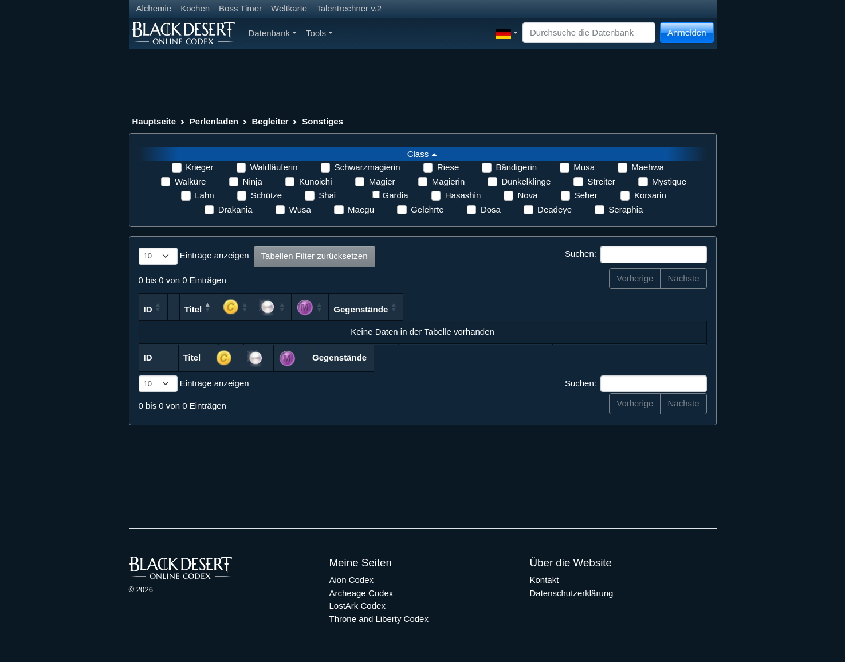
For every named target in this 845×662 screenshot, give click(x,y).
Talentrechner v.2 (349, 8)
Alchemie (154, 8)
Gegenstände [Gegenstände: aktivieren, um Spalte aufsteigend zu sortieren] (634, 309)
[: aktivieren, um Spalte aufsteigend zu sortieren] (464, 307)
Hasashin (463, 195)
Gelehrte (427, 209)
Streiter (601, 181)
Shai (327, 195)
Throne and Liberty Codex (379, 619)
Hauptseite (154, 121)
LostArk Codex (357, 605)
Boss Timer (240, 8)
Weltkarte (289, 8)
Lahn (204, 195)
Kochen (195, 8)
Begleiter (269, 121)
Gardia (395, 195)
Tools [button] (319, 33)
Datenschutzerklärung (572, 593)
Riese (448, 167)
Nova (527, 195)
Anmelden (686, 32)
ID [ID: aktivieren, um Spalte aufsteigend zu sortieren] (148, 309)
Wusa (300, 209)
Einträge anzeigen (194, 256)
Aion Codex (351, 580)
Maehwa (647, 167)
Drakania (235, 209)
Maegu (361, 209)
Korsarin (650, 195)
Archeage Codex (361, 593)
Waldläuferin (274, 167)
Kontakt (544, 580)
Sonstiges (322, 121)
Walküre (190, 181)
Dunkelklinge (526, 181)
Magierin (448, 181)
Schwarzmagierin (367, 167)
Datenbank (273, 33)
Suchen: (636, 254)
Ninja (252, 181)
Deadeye (554, 209)
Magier (382, 181)
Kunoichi (315, 181)
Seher (586, 195)
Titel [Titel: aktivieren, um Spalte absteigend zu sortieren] (267, 309)
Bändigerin (516, 167)
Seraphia (625, 209)
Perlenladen (214, 121)
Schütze (266, 195)
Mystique (669, 181)
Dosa (491, 209)
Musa (584, 167)
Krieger (199, 167)
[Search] (588, 33)
